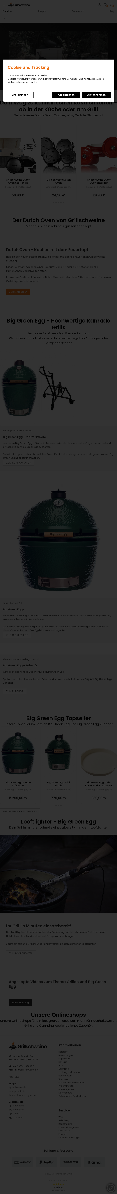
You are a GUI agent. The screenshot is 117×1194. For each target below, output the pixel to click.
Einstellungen (20, 95)
